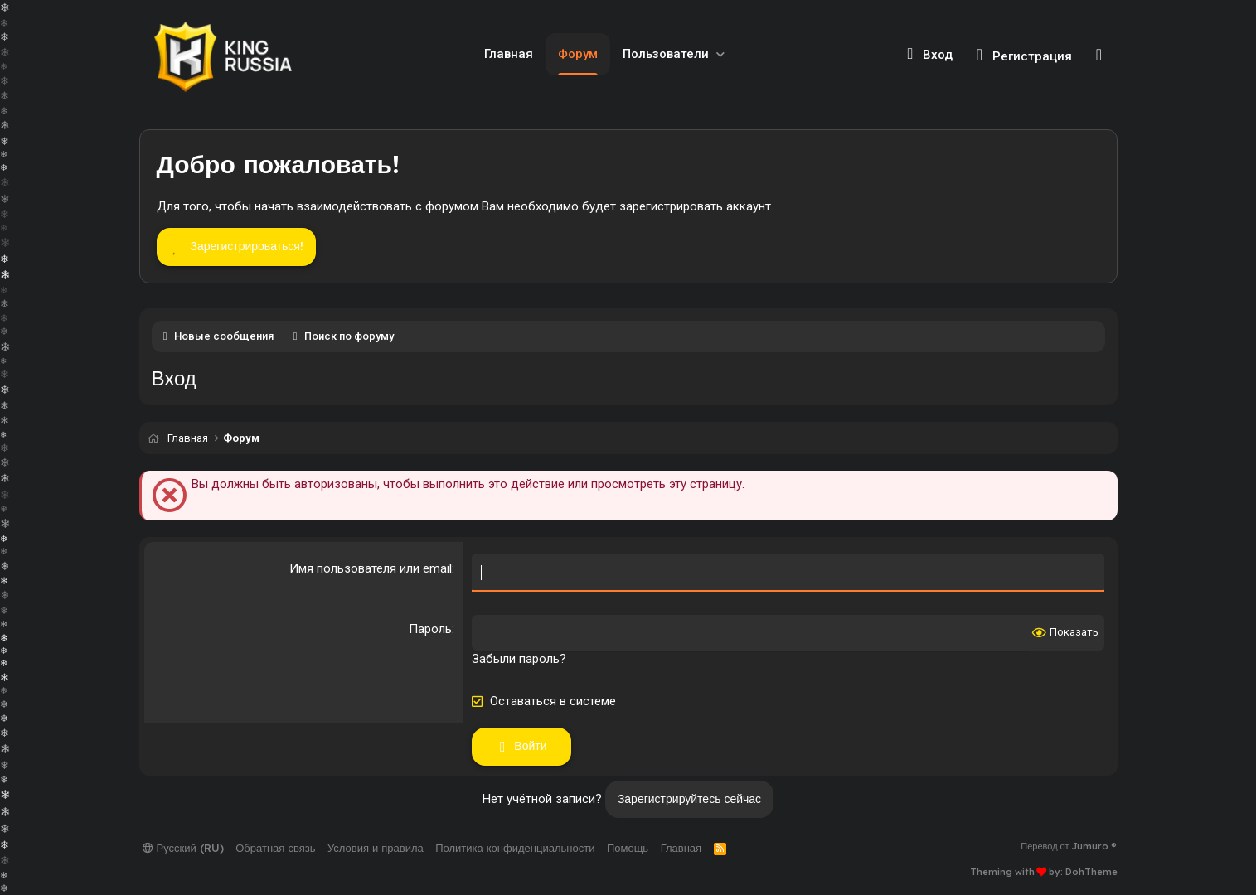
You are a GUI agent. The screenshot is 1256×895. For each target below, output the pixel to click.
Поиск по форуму (349, 336)
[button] (720, 54)
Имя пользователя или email (370, 568)
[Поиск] (1098, 55)
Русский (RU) (183, 847)
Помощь (627, 847)
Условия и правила (375, 847)
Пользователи (666, 53)
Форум (578, 53)
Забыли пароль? (519, 658)
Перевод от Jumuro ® (1069, 846)
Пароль (430, 629)
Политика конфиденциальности (514, 847)
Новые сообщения (224, 336)
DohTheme (1091, 872)
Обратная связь (275, 847)
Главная (508, 53)
